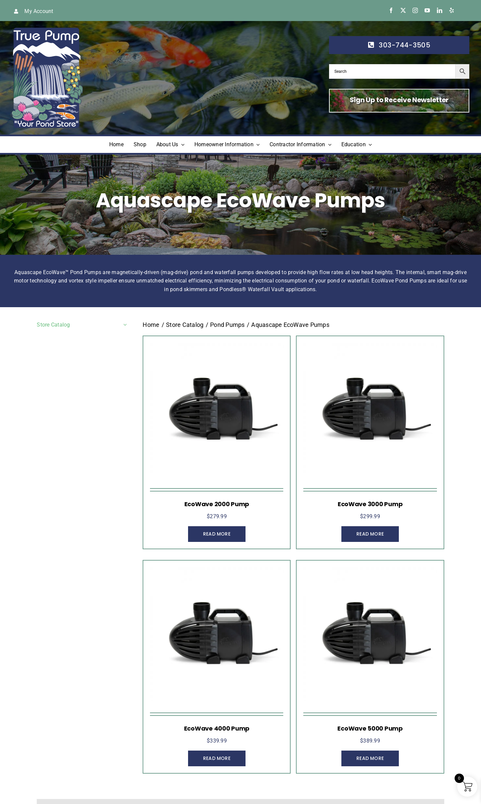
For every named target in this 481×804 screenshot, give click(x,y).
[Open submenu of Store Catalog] (124, 325)
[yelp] (451, 10)
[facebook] (391, 10)
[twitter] (403, 10)
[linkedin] (439, 10)
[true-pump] (47, 30)
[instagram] (415, 10)
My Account (38, 11)
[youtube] (427, 10)
